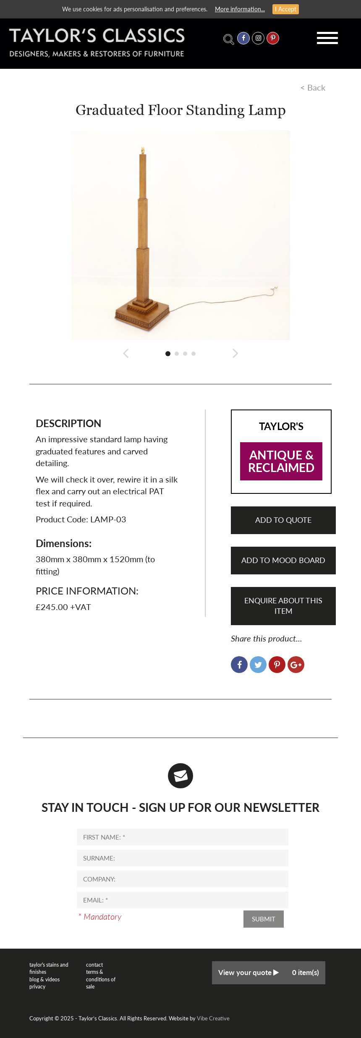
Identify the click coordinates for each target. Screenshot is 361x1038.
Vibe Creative (213, 1018)
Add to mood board (283, 560)
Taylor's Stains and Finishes (48, 968)
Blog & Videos (44, 979)
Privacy (37, 986)
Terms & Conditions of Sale (100, 979)
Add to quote (283, 519)
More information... (240, 9)
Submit (263, 919)
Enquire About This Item (283, 606)
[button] (125, 353)
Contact (94, 965)
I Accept (285, 9)
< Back (312, 87)
